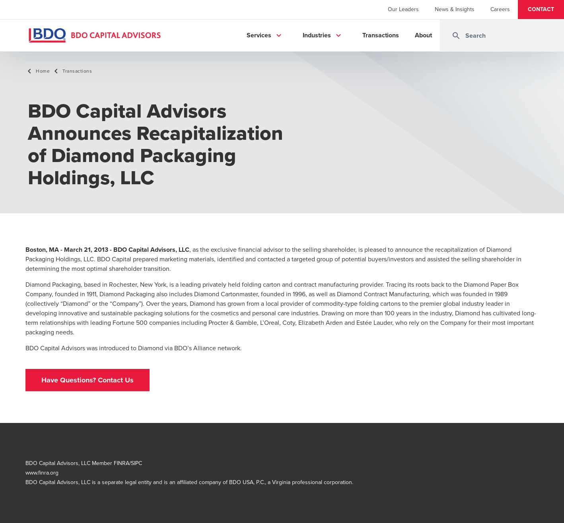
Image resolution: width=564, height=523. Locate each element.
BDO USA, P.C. (247, 482)
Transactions (77, 71)
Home (43, 71)
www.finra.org (41, 473)
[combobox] (502, 35)
